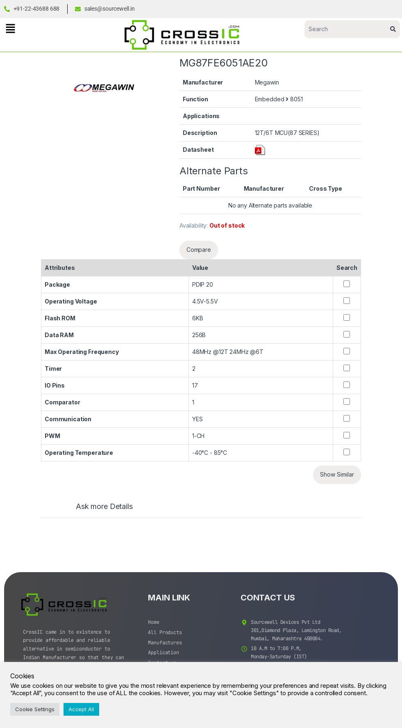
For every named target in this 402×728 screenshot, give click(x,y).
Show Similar (337, 474)
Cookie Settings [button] (35, 709)
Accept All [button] (81, 709)
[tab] (96, 510)
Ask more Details (104, 507)
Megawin (267, 82)
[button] (10, 28)
